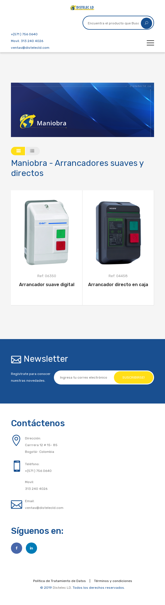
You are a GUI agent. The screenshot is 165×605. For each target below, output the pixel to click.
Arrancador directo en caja (118, 284)
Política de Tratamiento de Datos (59, 581)
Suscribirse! (133, 377)
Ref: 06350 (46, 276)
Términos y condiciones (113, 581)
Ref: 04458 (118, 276)
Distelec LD (62, 588)
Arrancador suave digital (46, 284)
